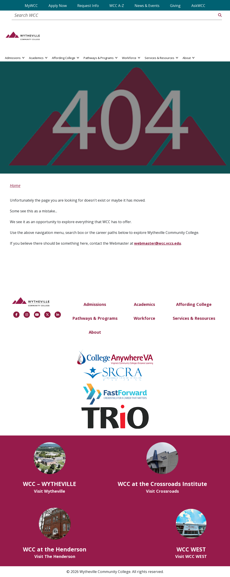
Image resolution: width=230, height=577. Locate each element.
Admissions (95, 304)
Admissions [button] (14, 57)
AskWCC (198, 5)
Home (15, 185)
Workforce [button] (131, 57)
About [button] (189, 57)
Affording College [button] (65, 57)
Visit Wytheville (49, 491)
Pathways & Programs (94, 318)
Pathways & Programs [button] (100, 57)
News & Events (147, 5)
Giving (175, 5)
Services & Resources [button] (161, 57)
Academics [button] (38, 57)
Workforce (144, 318)
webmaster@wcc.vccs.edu (157, 243)
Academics (144, 304)
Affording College (194, 304)
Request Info (88, 5)
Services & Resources (194, 318)
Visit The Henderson (54, 556)
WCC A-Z (116, 5)
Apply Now (58, 5)
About (95, 332)
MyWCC (31, 5)
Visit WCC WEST (191, 556)
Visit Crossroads (162, 491)
